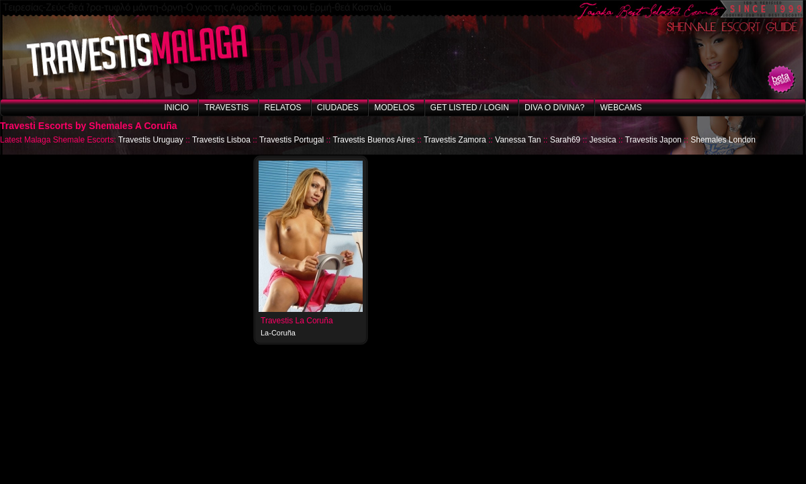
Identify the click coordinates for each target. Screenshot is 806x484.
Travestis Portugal (291, 140)
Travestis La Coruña (297, 320)
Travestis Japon (653, 140)
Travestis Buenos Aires (373, 140)
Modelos (394, 107)
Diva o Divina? (554, 107)
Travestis (226, 107)
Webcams (621, 107)
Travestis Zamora (455, 140)
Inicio (176, 107)
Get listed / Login (470, 107)
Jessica (602, 140)
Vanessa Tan (518, 140)
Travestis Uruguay (150, 140)
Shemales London (723, 140)
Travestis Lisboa (221, 140)
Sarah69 (565, 140)
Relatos (283, 107)
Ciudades (338, 107)
